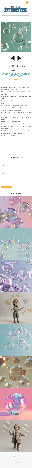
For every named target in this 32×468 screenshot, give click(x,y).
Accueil (13, 457)
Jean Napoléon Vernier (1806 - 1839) (16, 75)
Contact (19, 457)
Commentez (6, 187)
